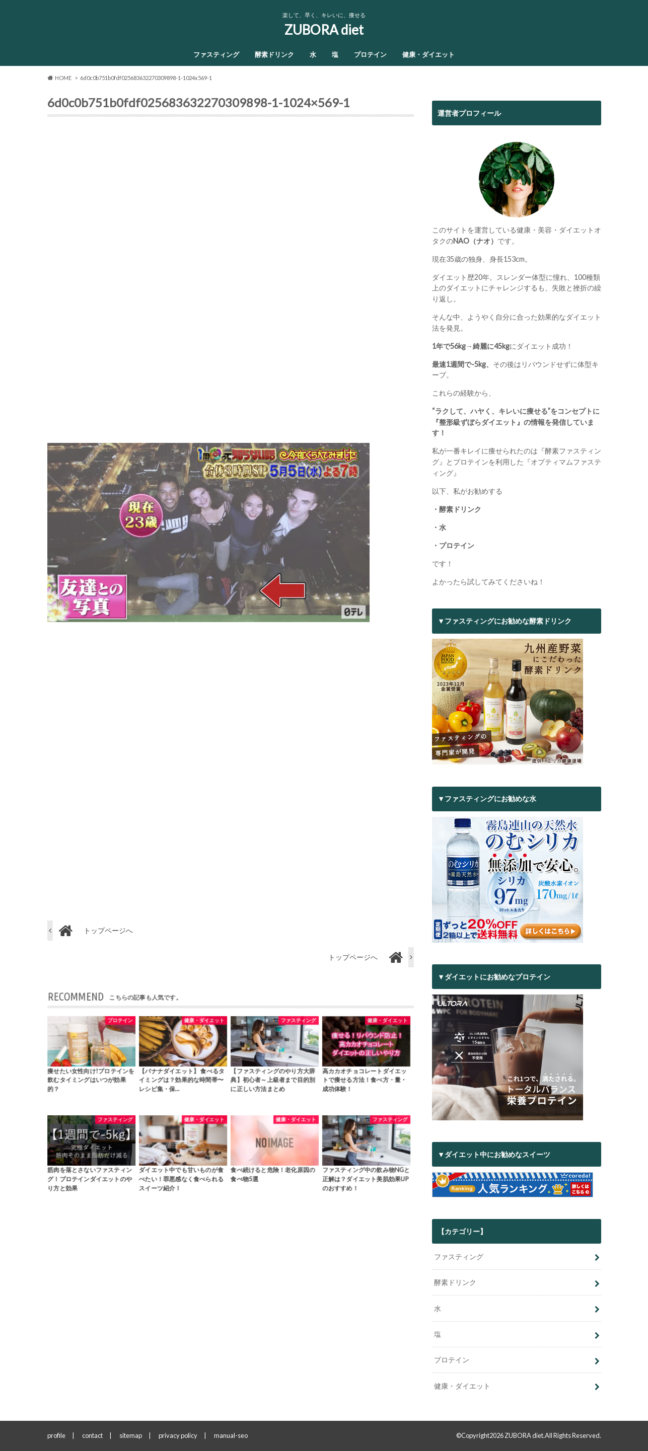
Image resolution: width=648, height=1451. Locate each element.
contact (92, 1435)
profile (56, 1435)
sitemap (130, 1435)
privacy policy (178, 1435)
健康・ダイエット (428, 54)
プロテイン (370, 54)
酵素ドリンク (274, 54)
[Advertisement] (230, 284)
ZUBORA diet (324, 30)
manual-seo (231, 1435)
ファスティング (216, 54)
